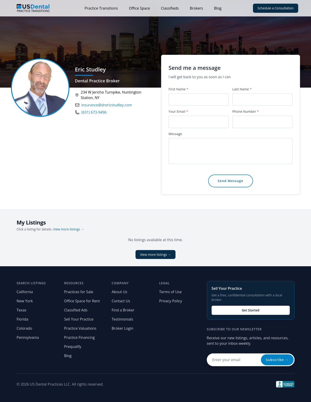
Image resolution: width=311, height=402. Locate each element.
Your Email (178, 111)
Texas (22, 310)
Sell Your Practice (78, 319)
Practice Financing (79, 337)
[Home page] (33, 8)
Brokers (196, 8)
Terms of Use (170, 291)
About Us (120, 291)
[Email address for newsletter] (251, 359)
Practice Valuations (80, 328)
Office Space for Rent (82, 300)
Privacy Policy (170, 300)
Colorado (24, 328)
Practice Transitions (101, 8)
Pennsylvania (28, 337)
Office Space (139, 8)
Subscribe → (277, 360)
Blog (218, 8)
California (25, 291)
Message (175, 134)
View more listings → (68, 229)
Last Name (242, 89)
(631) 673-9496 (93, 112)
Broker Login (122, 328)
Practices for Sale (78, 291)
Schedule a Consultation (275, 8)
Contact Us (121, 300)
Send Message (230, 181)
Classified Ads (76, 310)
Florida (22, 319)
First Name (178, 89)
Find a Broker (123, 310)
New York (25, 300)
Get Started (250, 310)
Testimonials (122, 319)
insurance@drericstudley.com (106, 104)
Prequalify (72, 346)
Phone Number (245, 111)
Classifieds (170, 8)
